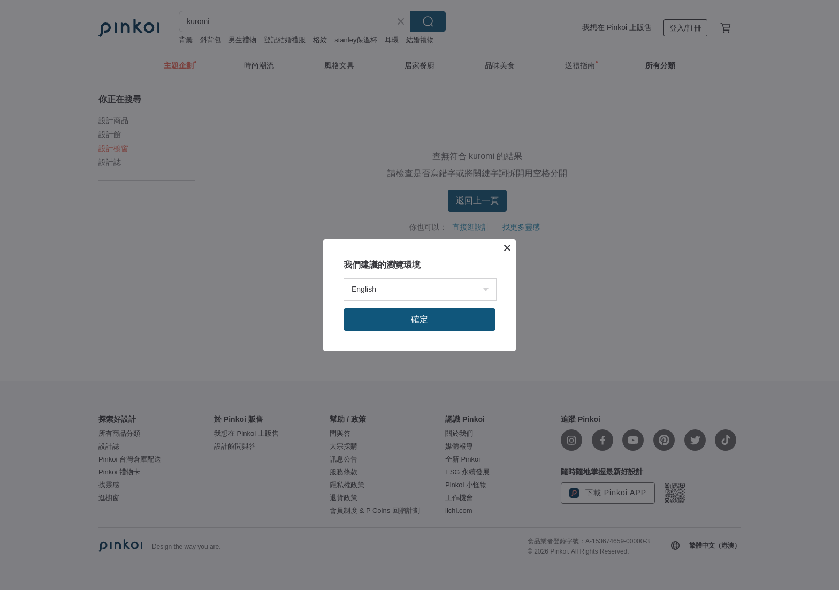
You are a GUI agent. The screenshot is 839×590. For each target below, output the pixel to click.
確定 (419, 319)
